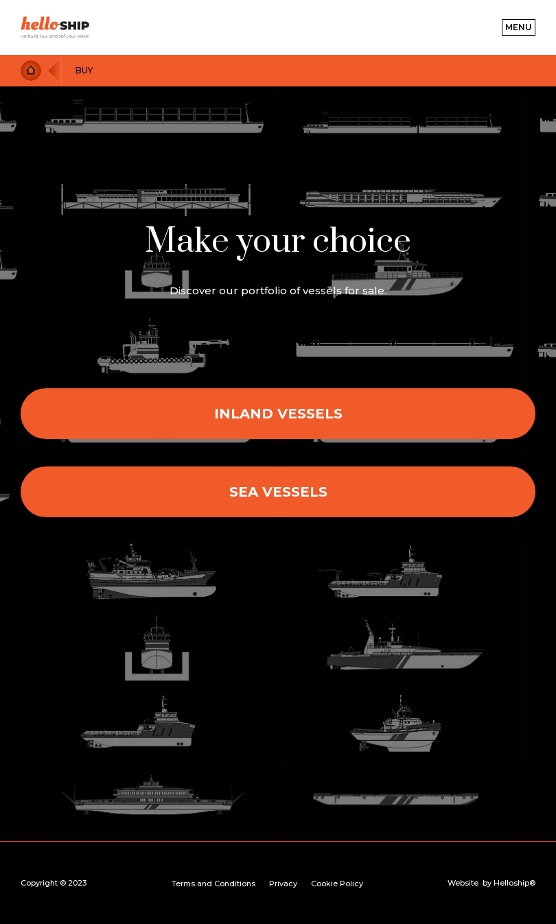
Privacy (283, 883)
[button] (518, 27)
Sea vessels (278, 492)
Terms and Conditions (213, 883)
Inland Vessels (278, 413)
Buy (84, 70)
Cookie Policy (337, 883)
